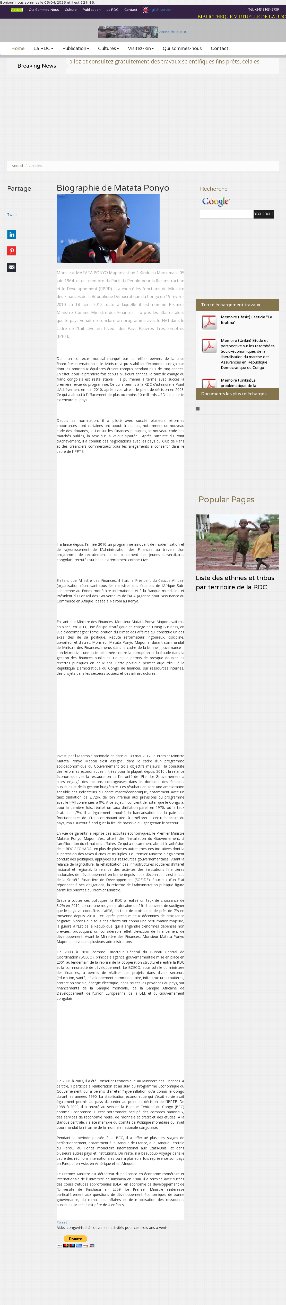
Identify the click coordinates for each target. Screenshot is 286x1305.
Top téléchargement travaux (230, 305)
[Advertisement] (143, 117)
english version (157, 9)
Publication (92, 10)
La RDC (112, 10)
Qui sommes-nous (44, 10)
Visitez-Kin (141, 48)
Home (17, 48)
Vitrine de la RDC (143, 32)
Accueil (17, 10)
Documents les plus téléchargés (233, 394)
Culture (71, 10)
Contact (130, 10)
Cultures (108, 48)
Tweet (12, 214)
